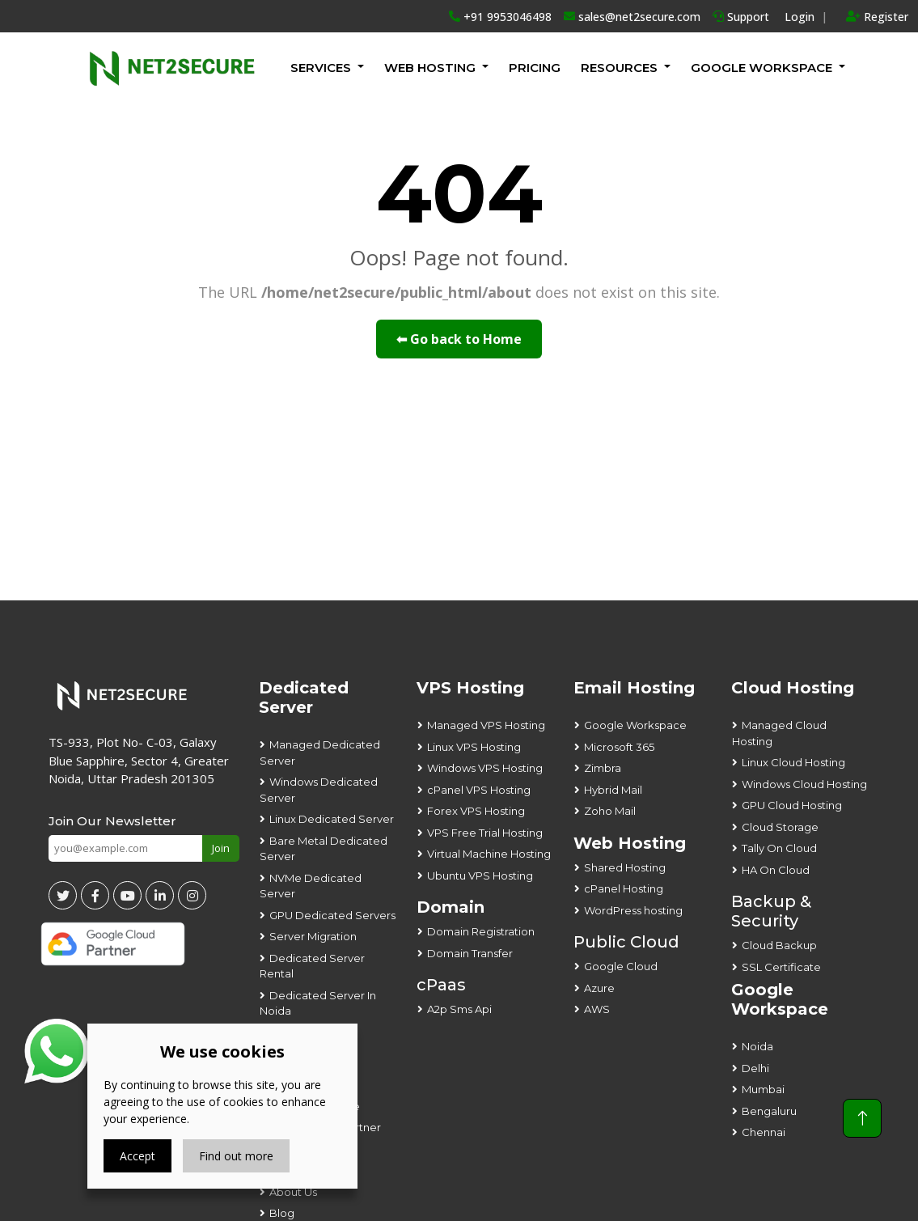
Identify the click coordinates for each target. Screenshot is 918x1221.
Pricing (535, 67)
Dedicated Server (304, 697)
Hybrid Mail (613, 789)
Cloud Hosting (792, 687)
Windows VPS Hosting (485, 767)
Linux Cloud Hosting (793, 762)
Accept (137, 1156)
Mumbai (763, 1089)
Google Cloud (621, 966)
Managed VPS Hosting (486, 725)
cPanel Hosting (623, 888)
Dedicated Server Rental (312, 966)
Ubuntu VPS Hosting (480, 875)
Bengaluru (769, 1110)
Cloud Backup (779, 945)
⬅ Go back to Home (459, 339)
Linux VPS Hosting (474, 746)
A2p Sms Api (459, 1009)
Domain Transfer (470, 953)
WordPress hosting (633, 910)
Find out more (236, 1156)
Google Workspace (635, 725)
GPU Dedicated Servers (332, 915)
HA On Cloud (776, 869)
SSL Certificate (781, 966)
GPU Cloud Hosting (792, 805)
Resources (619, 67)
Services (320, 67)
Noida (757, 1046)
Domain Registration (481, 931)
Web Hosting (430, 67)
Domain (450, 907)
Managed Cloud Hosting (779, 733)
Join (221, 848)
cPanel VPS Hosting (479, 789)
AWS (597, 1009)
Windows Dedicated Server (319, 789)
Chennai (763, 1132)
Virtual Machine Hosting (489, 853)
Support (741, 16)
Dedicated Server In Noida (318, 1003)
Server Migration (313, 936)
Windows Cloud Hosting (804, 784)
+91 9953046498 (500, 16)
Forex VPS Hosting (476, 810)
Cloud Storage (780, 826)
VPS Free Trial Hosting (485, 832)
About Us (293, 1191)
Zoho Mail (610, 810)
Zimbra (602, 767)
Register (877, 16)
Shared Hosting (625, 867)
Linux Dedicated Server (331, 818)
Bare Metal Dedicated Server (323, 848)
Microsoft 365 (619, 746)
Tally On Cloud (779, 848)
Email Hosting (634, 687)
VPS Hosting (470, 687)
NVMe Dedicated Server (311, 886)
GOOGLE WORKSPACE (761, 67)
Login (799, 16)
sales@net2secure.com (632, 16)
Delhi (755, 1068)
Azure (599, 987)
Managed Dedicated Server (320, 752)
